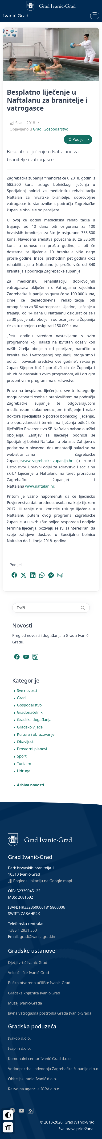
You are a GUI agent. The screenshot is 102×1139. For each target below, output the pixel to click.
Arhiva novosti (30, 785)
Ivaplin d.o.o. (19, 1048)
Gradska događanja (34, 719)
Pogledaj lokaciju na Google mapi (40, 880)
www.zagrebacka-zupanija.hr (47, 460)
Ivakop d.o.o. (19, 1038)
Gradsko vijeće (30, 727)
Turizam (24, 763)
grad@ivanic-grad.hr (38, 936)
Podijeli (76, 139)
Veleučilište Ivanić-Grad (28, 972)
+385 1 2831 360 (22, 930)
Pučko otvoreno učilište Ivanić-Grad (39, 982)
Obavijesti (25, 741)
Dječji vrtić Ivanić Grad (27, 962)
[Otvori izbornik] (94, 15)
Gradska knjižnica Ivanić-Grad (34, 993)
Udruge (23, 770)
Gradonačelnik (30, 712)
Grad (37, 129)
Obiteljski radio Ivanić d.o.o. (32, 1078)
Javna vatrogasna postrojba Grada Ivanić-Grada (49, 1013)
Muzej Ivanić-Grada (25, 1003)
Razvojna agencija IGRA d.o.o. (34, 1088)
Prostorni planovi (32, 748)
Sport (22, 756)
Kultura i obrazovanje (35, 734)
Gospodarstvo (56, 129)
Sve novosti (27, 690)
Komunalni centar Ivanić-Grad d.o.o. (40, 1058)
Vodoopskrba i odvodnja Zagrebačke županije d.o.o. (53, 1068)
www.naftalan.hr (39, 486)
